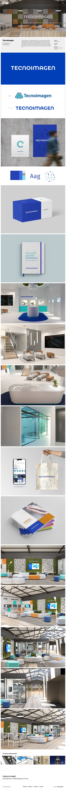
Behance (30, 786)
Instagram (36, 786)
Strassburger (60, 786)
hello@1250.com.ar (20, 779)
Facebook (25, 786)
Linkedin (41, 786)
